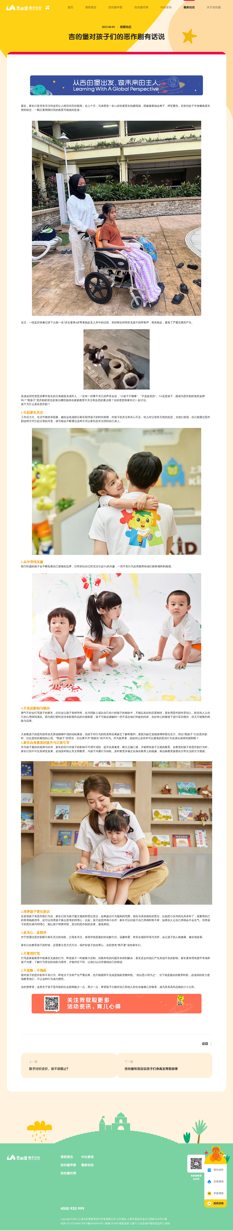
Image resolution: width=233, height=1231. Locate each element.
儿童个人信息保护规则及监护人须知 (150, 1224)
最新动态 (189, 7)
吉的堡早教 (115, 7)
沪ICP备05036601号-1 (93, 1224)
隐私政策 (124, 1224)
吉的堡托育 (141, 7)
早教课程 (219, 1193)
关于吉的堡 (214, 7)
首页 (70, 7)
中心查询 (166, 7)
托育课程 (219, 1181)
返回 (205, 1044)
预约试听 (219, 1169)
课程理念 (90, 7)
